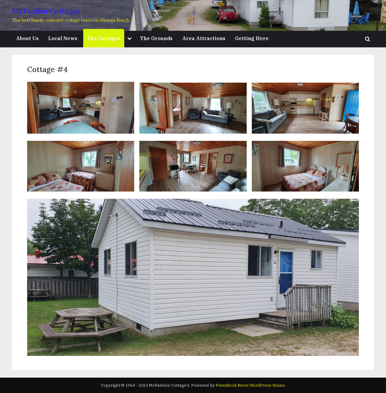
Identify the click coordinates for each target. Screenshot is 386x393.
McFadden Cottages (46, 11)
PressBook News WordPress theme (250, 385)
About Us (27, 38)
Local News (62, 38)
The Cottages (103, 38)
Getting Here (252, 38)
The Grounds (156, 38)
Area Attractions (203, 38)
